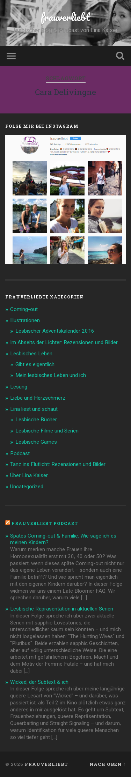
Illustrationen (25, 320)
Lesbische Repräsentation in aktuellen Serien (61, 609)
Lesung (18, 387)
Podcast (20, 453)
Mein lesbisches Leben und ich (50, 375)
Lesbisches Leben (31, 353)
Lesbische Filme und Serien (47, 431)
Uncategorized (26, 486)
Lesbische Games (36, 442)
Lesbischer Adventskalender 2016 (54, 331)
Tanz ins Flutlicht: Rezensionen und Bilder (57, 464)
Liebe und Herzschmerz (37, 398)
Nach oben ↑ (107, 764)
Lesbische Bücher (36, 419)
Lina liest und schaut (34, 409)
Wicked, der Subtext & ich (39, 682)
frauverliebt (65, 16)
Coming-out (24, 309)
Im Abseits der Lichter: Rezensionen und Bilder (64, 342)
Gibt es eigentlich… (36, 364)
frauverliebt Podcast (45, 523)
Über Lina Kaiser (29, 475)
